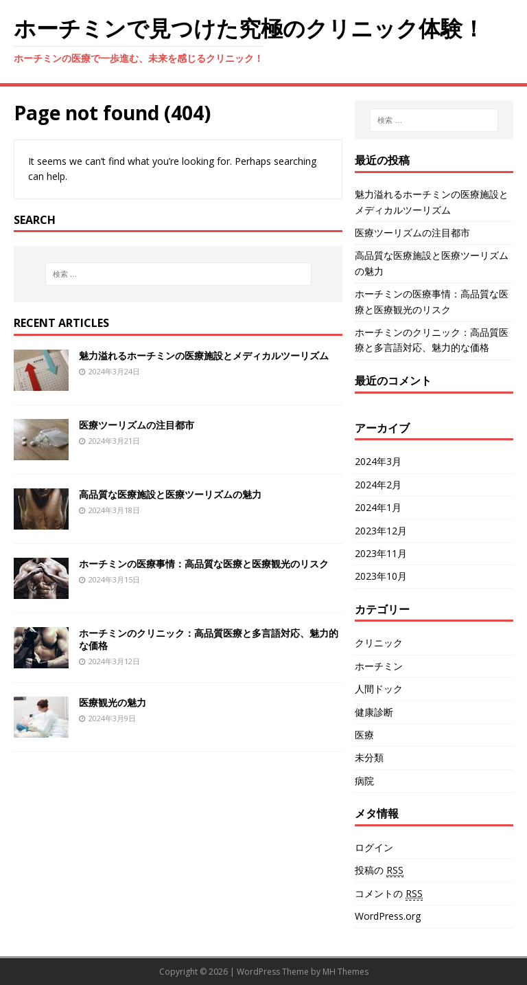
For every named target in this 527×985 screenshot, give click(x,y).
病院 (364, 780)
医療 (364, 734)
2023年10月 (381, 575)
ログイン (374, 847)
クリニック (379, 642)
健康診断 (374, 711)
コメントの (389, 894)
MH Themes (345, 971)
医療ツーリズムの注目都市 (136, 424)
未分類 (369, 757)
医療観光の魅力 (112, 702)
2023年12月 (381, 530)
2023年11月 (381, 553)
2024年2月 (378, 484)
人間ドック (379, 688)
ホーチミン (379, 665)
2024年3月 (378, 461)
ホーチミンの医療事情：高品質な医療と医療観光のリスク (204, 563)
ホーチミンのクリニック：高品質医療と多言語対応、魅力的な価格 (208, 639)
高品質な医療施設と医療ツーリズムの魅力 (170, 494)
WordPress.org (388, 915)
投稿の (379, 870)
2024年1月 (378, 507)
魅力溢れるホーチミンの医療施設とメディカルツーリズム (204, 355)
